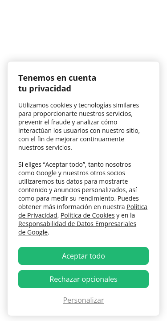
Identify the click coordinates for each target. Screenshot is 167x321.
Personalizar (83, 300)
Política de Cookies (88, 215)
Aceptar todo (83, 256)
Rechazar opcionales (83, 279)
